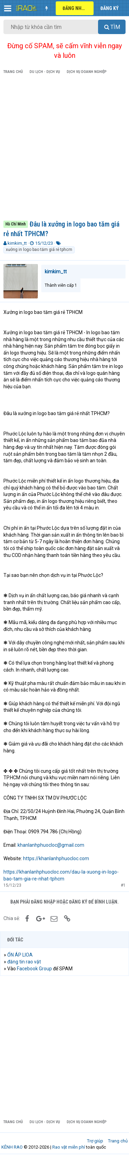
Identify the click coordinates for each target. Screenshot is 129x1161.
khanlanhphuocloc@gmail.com (51, 845)
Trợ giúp (95, 1140)
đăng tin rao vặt (24, 961)
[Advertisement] (64, 148)
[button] (7, 8)
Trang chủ (118, 1140)
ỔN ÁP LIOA (20, 955)
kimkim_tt (17, 243)
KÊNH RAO (12, 1147)
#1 (123, 885)
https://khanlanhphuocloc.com (56, 858)
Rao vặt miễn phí (68, 1147)
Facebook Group (34, 968)
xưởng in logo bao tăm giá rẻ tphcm (39, 249)
